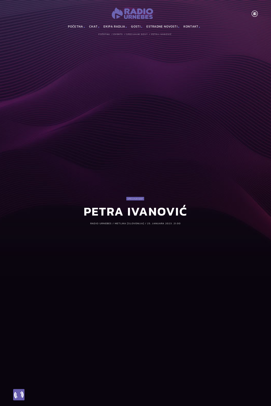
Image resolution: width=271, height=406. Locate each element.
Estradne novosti (162, 26)
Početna (75, 26)
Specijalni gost (137, 34)
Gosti (136, 26)
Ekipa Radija (114, 26)
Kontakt (190, 26)
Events (118, 34)
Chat (93, 26)
